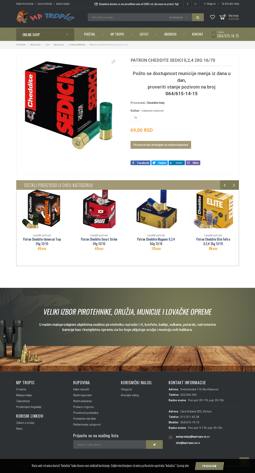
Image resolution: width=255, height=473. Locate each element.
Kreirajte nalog (230, 3)
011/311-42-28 (189, 416)
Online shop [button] (31, 34)
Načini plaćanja (63, 3)
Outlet (144, 34)
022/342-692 (188, 394)
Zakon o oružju (25, 422)
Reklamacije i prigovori (87, 424)
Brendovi (170, 34)
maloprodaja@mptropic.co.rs (192, 436)
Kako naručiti (81, 389)
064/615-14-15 (228, 36)
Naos (19, 428)
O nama (21, 389)
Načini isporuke (82, 395)
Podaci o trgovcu (83, 406)
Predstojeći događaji (28, 406)
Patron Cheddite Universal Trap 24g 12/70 (42, 241)
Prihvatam (209, 468)
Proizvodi (35, 45)
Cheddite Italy (156, 102)
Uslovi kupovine (45, 3)
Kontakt (197, 34)
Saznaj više (183, 467)
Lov (47, 45)
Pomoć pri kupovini (25, 3)
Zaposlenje (23, 401)
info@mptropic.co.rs (188, 443)
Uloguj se (209, 3)
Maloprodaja (24, 395)
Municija (59, 45)
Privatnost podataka (85, 412)
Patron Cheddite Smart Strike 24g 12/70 (99, 241)
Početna (89, 34)
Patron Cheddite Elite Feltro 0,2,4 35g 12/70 (213, 241)
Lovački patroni (76, 45)
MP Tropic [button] (117, 34)
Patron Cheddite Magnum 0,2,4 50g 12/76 (156, 241)
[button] (113, 61)
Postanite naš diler (84, 418)
